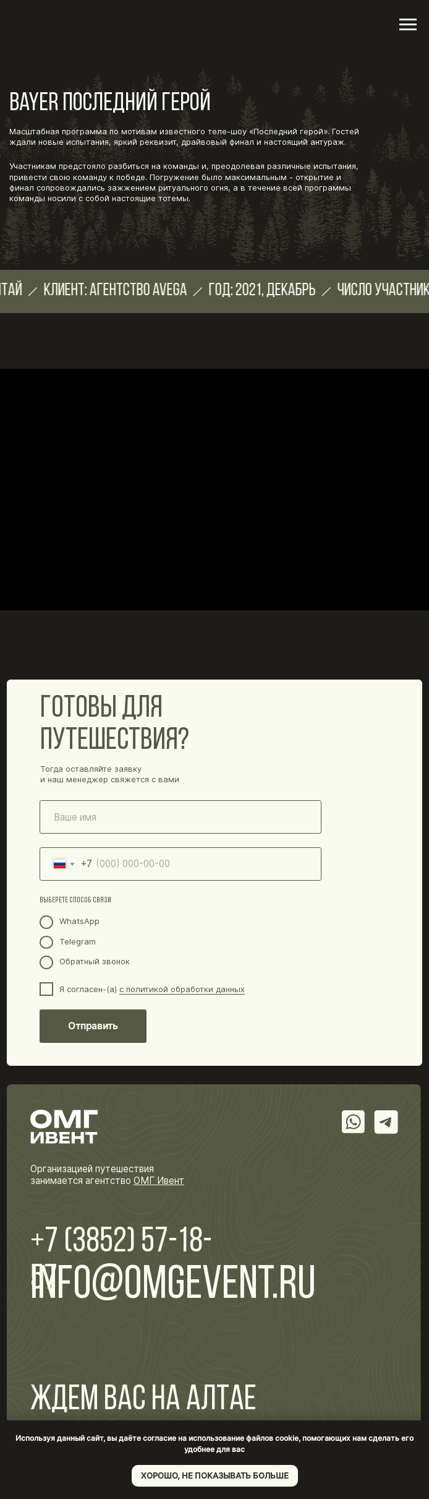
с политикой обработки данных (182, 989)
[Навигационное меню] (408, 25)
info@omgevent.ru (173, 1286)
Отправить (93, 1026)
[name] (180, 817)
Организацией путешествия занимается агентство (107, 1175)
